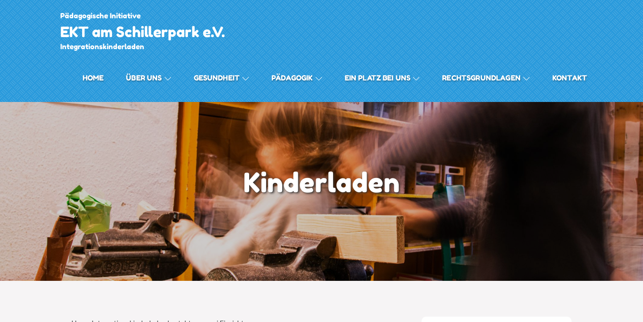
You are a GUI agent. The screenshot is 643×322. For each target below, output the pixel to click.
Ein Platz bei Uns (382, 77)
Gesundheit (222, 77)
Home (93, 77)
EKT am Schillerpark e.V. (142, 32)
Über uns (148, 77)
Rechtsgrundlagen (486, 77)
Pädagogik (296, 77)
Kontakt (569, 77)
